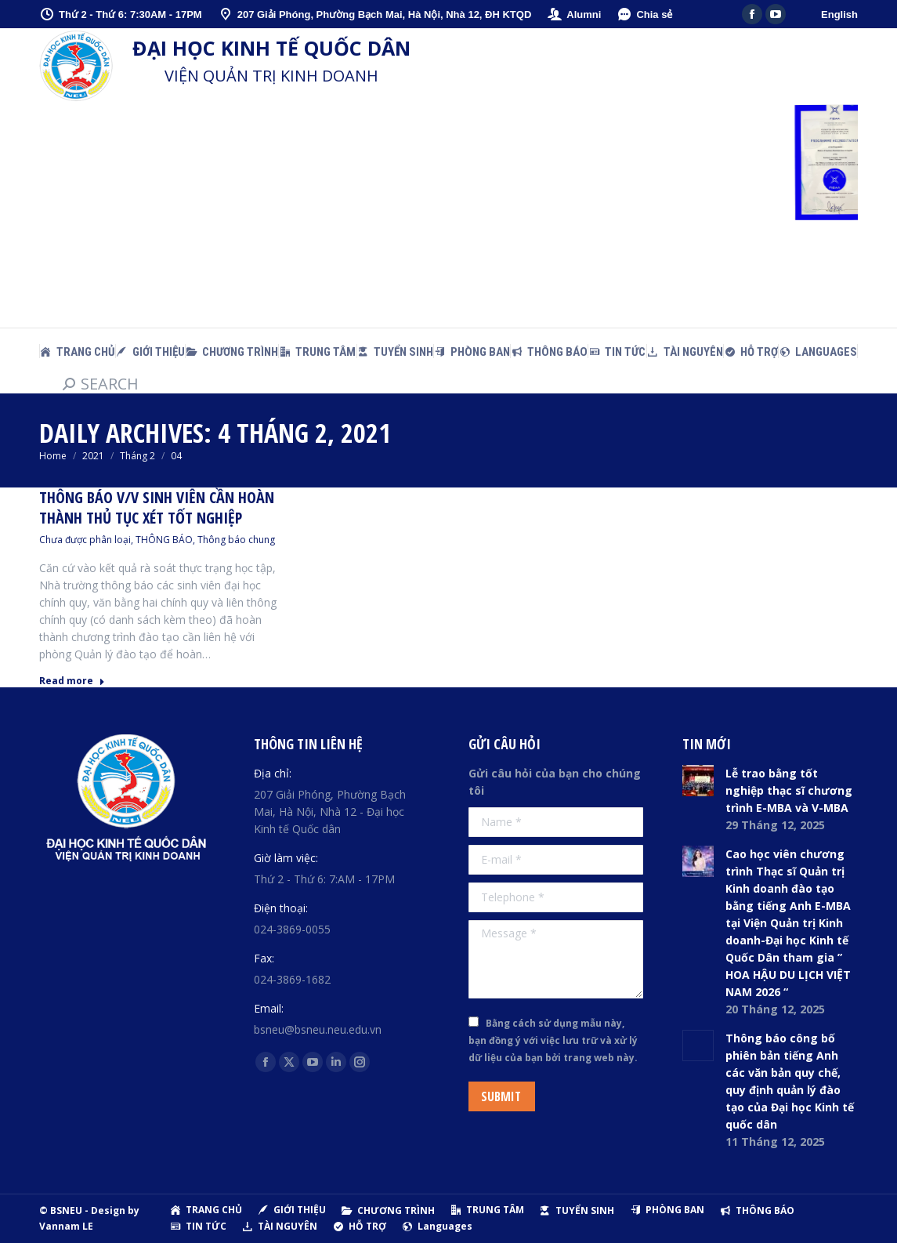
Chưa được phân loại (85, 539)
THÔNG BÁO (164, 539)
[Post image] (698, 780)
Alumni (574, 14)
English (839, 14)
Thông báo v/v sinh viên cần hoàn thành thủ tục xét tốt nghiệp (156, 507)
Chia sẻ (644, 14)
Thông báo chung (236, 539)
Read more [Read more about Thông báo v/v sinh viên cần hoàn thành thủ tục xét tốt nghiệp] (72, 681)
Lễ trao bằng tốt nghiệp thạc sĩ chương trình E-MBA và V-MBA (788, 790)
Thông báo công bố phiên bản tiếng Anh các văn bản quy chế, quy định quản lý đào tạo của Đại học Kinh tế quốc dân (789, 1081)
